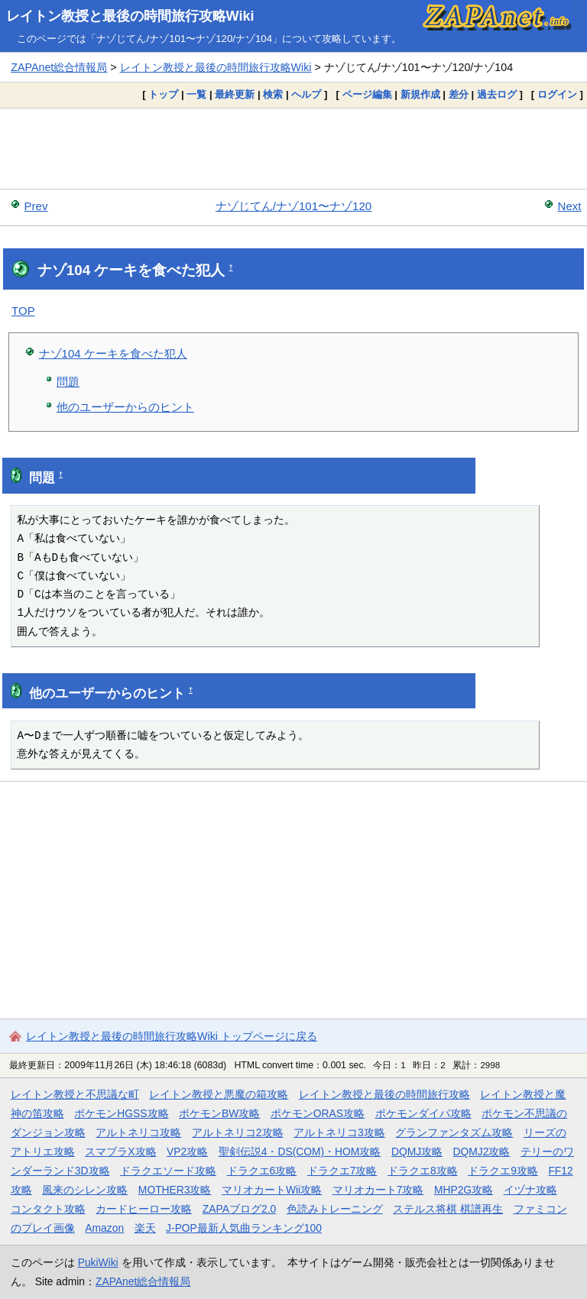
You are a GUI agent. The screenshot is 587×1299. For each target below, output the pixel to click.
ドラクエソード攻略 (168, 1171)
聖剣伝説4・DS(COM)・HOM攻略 (300, 1151)
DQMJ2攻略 (482, 1151)
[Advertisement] (293, 148)
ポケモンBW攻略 (219, 1113)
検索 (273, 94)
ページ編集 (367, 94)
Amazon (104, 1228)
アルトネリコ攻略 (138, 1132)
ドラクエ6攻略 (262, 1171)
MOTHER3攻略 (175, 1190)
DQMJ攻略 (417, 1151)
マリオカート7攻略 (378, 1190)
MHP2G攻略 (463, 1190)
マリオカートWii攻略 (272, 1190)
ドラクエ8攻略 (423, 1171)
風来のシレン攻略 (85, 1190)
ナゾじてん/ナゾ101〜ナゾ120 (293, 205)
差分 (459, 94)
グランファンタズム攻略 (454, 1132)
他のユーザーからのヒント (125, 406)
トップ (163, 94)
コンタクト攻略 (48, 1209)
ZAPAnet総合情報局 (59, 67)
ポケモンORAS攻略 (318, 1113)
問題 (68, 381)
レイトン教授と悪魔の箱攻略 (218, 1094)
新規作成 (420, 94)
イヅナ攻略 (530, 1190)
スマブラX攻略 (120, 1151)
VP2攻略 (187, 1151)
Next (570, 205)
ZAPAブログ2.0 (239, 1209)
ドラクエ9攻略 (503, 1171)
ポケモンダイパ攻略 (423, 1113)
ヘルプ (306, 94)
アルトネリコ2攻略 (238, 1132)
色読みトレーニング (335, 1209)
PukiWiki (98, 1262)
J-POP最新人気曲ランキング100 (244, 1228)
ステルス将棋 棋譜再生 (448, 1209)
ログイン (557, 94)
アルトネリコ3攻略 (339, 1132)
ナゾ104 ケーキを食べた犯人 (113, 353)
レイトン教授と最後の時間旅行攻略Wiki (130, 16)
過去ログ (497, 94)
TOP (23, 310)
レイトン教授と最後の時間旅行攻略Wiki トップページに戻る (171, 1036)
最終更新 (235, 94)
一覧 (196, 94)
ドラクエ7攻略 (342, 1171)
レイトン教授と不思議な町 (75, 1094)
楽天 (145, 1228)
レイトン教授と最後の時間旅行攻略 (384, 1094)
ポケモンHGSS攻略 (121, 1113)
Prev (36, 205)
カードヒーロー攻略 (144, 1209)
